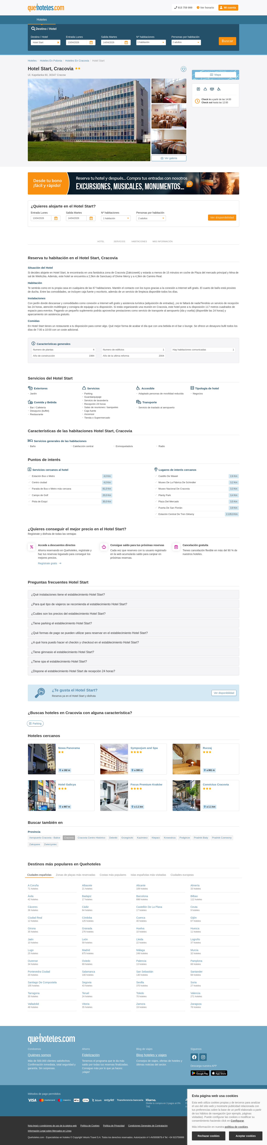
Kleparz (156, 837)
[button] (228, 8)
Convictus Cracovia (216, 784)
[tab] (133, 594)
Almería (195, 885)
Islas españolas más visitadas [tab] (148, 874)
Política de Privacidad (113, 1125)
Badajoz (87, 896)
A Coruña (33, 885)
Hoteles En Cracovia (77, 60)
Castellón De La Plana (149, 906)
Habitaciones (139, 241)
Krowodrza (169, 837)
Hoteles (32, 60)
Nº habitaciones (145, 36)
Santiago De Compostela (42, 982)
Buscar (227, 41)
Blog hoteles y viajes (151, 1055)
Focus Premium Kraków (146, 784)
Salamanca (88, 971)
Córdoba (87, 917)
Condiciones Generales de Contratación (148, 1125)
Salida (109, 36)
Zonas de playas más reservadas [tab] (75, 874)
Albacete (87, 885)
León (85, 939)
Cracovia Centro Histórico (91, 837)
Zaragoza (196, 1003)
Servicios (119, 241)
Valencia (195, 993)
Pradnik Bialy (201, 837)
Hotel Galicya (67, 784)
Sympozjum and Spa (144, 747)
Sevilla (140, 982)
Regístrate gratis (49, 563)
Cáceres (32, 906)
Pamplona (196, 960)
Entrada (74, 36)
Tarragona (33, 993)
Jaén (30, 939)
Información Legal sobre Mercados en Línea (49, 1131)
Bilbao (194, 896)
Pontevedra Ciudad (39, 971)
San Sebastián (144, 971)
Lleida (139, 939)
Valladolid (33, 1003)
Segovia (87, 982)
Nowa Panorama (69, 747)
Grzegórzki (127, 837)
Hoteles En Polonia (51, 60)
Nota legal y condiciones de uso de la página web (52, 1125)
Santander (197, 971)
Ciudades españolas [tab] (39, 874)
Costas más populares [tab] (113, 874)
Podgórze (184, 837)
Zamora (140, 1003)
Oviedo (86, 960)
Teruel (85, 993)
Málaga (140, 950)
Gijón (194, 917)
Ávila (30, 896)
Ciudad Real (35, 917)
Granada (87, 928)
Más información (163, 241)
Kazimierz (142, 837)
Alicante (141, 885)
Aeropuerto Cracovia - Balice (44, 837)
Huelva (140, 928)
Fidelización (91, 1055)
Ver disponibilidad (222, 217)
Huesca (195, 928)
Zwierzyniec (50, 844)
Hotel (100, 241)
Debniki (113, 837)
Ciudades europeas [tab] (182, 874)
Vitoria (85, 1003)
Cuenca (140, 917)
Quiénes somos (39, 1055)
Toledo (140, 993)
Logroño (195, 939)
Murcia (194, 950)
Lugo (31, 950)
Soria (194, 982)
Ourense (33, 960)
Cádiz (85, 906)
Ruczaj (207, 747)
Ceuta (194, 906)
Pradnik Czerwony (222, 837)
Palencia (141, 960)
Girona (32, 928)
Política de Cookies (89, 1125)
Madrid (86, 950)
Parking (35, 723)
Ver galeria (169, 158)
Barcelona (142, 896)
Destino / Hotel (39, 36)
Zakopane (34, 844)
